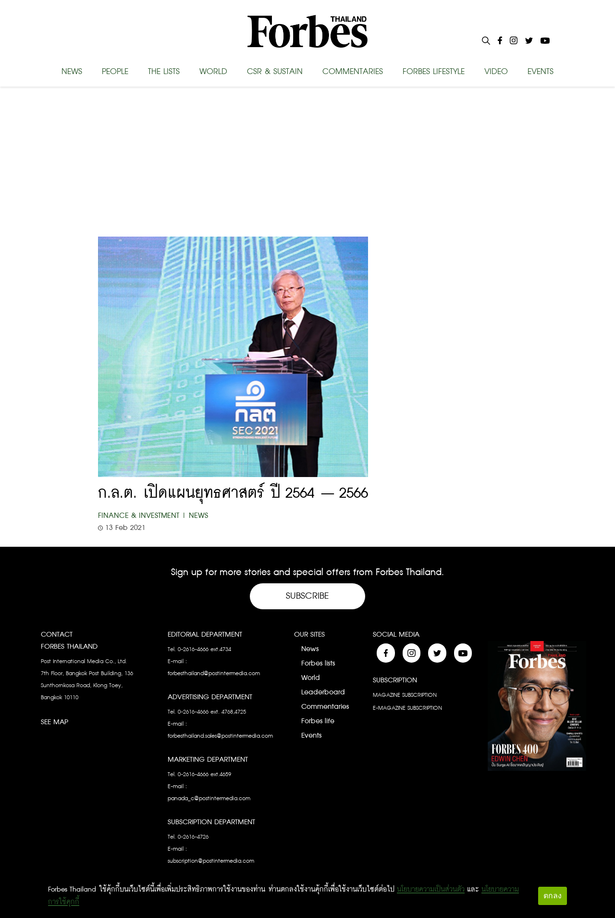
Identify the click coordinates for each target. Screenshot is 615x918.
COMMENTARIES (352, 71)
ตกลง (552, 896)
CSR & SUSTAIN (275, 71)
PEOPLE (115, 71)
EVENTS (541, 71)
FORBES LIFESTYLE (434, 71)
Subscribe (307, 596)
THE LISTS (164, 71)
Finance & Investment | (142, 516)
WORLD (213, 71)
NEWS (72, 71)
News (198, 516)
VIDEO (496, 71)
